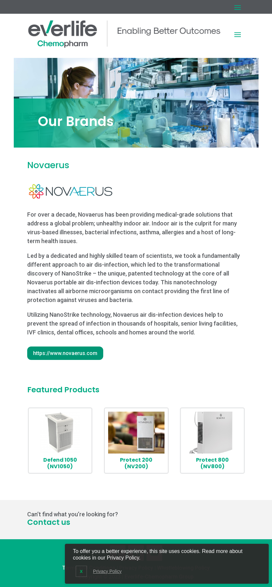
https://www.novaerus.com (65, 353)
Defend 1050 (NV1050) (60, 463)
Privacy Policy (107, 571)
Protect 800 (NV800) (212, 463)
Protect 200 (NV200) (136, 463)
